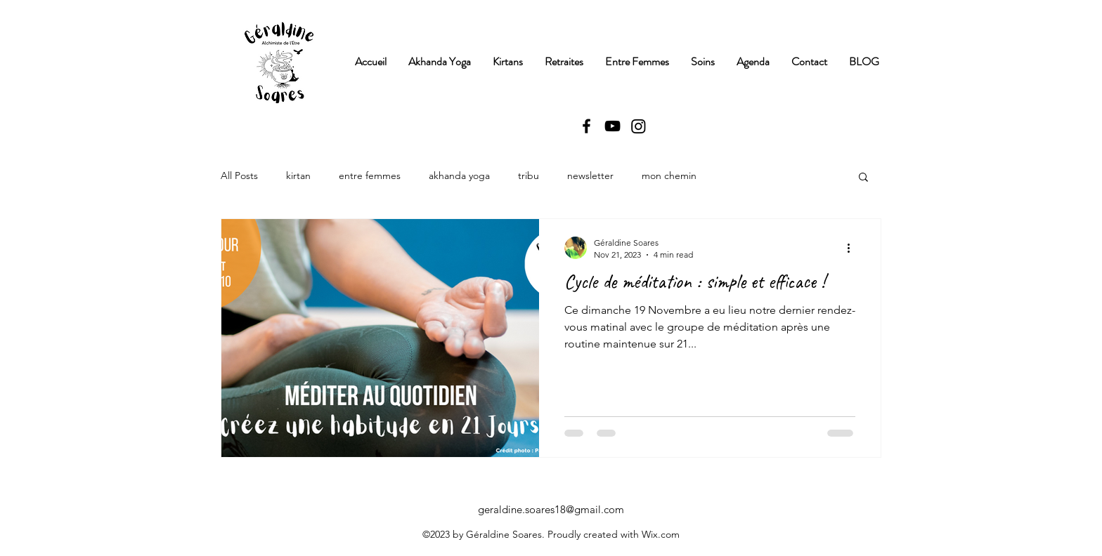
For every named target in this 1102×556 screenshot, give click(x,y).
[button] (863, 178)
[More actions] (853, 247)
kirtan (298, 175)
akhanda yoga (459, 175)
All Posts (239, 175)
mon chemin (669, 175)
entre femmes (370, 175)
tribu (528, 175)
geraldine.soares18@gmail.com (551, 509)
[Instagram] (638, 126)
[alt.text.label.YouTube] (612, 126)
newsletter (590, 175)
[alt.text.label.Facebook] (586, 126)
